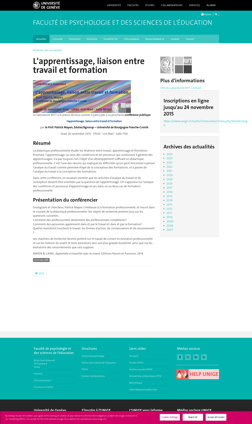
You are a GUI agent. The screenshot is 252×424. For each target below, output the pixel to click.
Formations (74, 38)
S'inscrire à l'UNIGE (43, 387)
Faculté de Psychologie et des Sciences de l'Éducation (122, 22)
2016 (169, 192)
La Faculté (58, 38)
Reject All (193, 418)
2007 (169, 230)
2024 (169, 158)
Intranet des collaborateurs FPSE (145, 376)
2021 (169, 171)
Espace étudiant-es (155, 38)
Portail (206, 14)
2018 (169, 184)
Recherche (92, 38)
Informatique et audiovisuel (143, 389)
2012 (169, 209)
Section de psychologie (93, 355)
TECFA (85, 369)
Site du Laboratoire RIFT (175, 88)
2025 (169, 154)
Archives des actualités (47, 50)
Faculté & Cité (111, 38)
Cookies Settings (170, 418)
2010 (169, 217)
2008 (169, 226)
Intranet (190, 38)
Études (150, 5)
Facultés (133, 5)
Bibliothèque (135, 382)
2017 (169, 188)
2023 (169, 162)
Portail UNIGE (136, 362)
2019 (169, 179)
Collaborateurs (171, 5)
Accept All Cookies (216, 418)
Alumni (211, 5)
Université (114, 5)
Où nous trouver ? (42, 380)
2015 (39, 273)
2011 (169, 213)
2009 (169, 221)
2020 (169, 175)
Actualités (41, 38)
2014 (169, 200)
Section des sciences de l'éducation (99, 362)
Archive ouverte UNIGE (140, 369)
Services (194, 5)
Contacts (175, 38)
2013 (169, 205)
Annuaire (133, 355)
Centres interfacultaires (93, 376)
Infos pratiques (131, 38)
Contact (196, 88)
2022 (169, 167)
